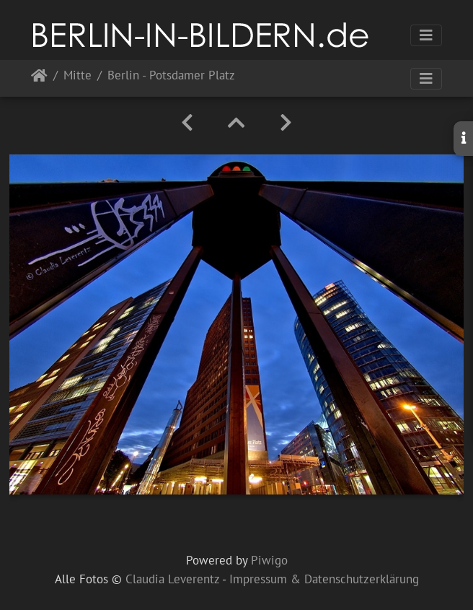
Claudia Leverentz (172, 579)
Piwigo (269, 560)
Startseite (39, 78)
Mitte (77, 76)
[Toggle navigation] (426, 35)
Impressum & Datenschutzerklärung (324, 579)
